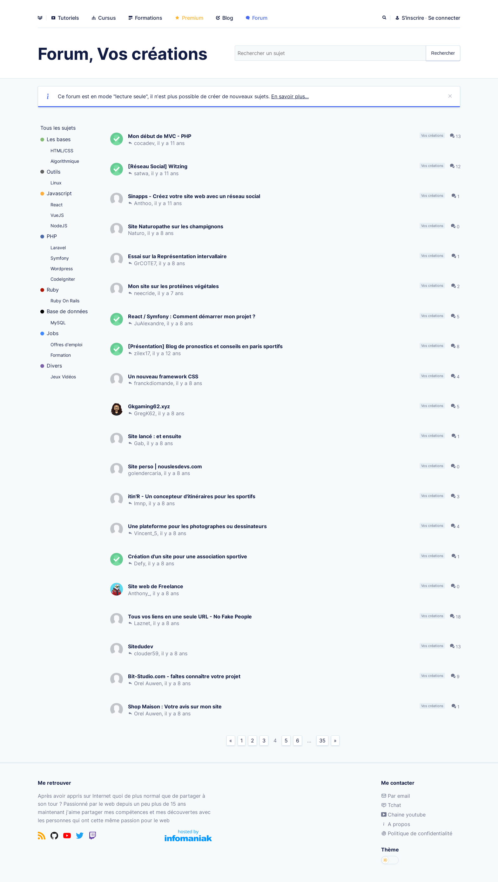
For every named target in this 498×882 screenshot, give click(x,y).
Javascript (56, 193)
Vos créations (433, 135)
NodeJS (58, 225)
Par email (395, 795)
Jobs (49, 333)
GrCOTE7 (146, 263)
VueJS (57, 215)
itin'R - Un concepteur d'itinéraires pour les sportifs (192, 496)
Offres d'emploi (66, 344)
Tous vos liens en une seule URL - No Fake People (190, 616)
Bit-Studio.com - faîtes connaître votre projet (185, 676)
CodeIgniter (62, 279)
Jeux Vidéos (63, 376)
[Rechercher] (384, 18)
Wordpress (61, 268)
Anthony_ (140, 593)
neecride (145, 293)
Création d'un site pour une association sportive (188, 556)
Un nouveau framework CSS (164, 376)
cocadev (145, 143)
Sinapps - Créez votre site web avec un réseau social (195, 196)
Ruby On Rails (64, 300)
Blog (224, 17)
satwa (142, 173)
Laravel (58, 247)
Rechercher (443, 53)
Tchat (391, 805)
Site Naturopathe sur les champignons (176, 226)
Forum (256, 17)
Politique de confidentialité (416, 833)
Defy (140, 563)
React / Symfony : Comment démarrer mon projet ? (192, 316)
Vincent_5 (146, 533)
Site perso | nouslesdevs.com (166, 466)
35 (322, 740)
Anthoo (143, 203)
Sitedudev (141, 646)
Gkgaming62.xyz (150, 406)
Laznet (143, 623)
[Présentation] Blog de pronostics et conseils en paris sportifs (206, 346)
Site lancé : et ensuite (155, 436)
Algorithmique (64, 161)
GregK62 (145, 413)
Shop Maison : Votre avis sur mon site (175, 706)
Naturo (137, 233)
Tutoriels (65, 17)
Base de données (64, 311)
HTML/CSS (61, 150)
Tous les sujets (58, 127)
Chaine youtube (403, 814)
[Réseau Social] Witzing (158, 166)
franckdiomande (154, 383)
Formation (60, 355)
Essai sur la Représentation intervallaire (178, 256)
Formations (145, 17)
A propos (395, 824)
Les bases (55, 139)
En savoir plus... (290, 96)
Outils (50, 171)
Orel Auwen (148, 683)
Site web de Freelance (156, 586)
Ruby (49, 289)
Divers (51, 365)
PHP (48, 236)
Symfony (59, 258)
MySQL (58, 322)
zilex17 (142, 353)
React (56, 204)
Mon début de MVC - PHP (160, 136)
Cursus (104, 17)
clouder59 (147, 653)
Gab (140, 443)
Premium (189, 17)
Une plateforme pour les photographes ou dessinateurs (198, 526)
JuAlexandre (150, 323)
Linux (56, 182)
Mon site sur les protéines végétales (174, 286)
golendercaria (145, 473)
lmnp (140, 503)
